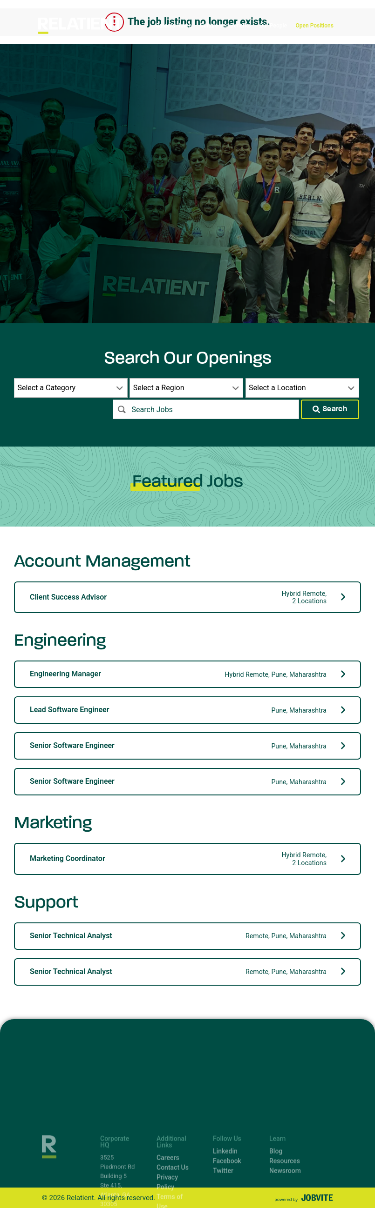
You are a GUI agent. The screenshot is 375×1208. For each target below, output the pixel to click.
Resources (284, 1191)
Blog (275, 1181)
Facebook (227, 1191)
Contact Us (173, 1197)
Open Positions (315, 25)
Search (330, 409)
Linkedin (225, 1181)
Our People (273, 25)
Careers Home (173, 25)
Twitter (223, 1200)
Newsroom (285, 1200)
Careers (168, 1187)
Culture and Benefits (225, 25)
